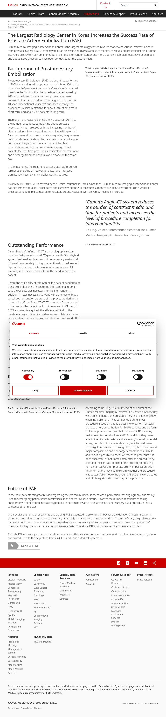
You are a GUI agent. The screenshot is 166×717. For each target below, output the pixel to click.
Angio (27, 21)
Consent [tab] (34, 333)
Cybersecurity (118, 591)
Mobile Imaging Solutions (16, 621)
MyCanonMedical (43, 636)
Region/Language (146, 20)
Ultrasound (14, 602)
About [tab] (131, 333)
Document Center (120, 595)
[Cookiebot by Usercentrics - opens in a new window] (139, 324)
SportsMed (39, 603)
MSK (36, 599)
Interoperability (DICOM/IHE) (119, 605)
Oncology (39, 595)
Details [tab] (83, 333)
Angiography (15, 583)
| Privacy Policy (26, 708)
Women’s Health (42, 607)
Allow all (131, 390)
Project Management (118, 623)
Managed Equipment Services (117, 614)
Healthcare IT (15, 610)
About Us (157, 14)
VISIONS (89, 583)
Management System (15, 651)
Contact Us (105, 5)
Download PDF (29, 546)
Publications (91, 14)
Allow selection (83, 390)
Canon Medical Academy (64, 14)
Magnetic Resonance (14, 597)
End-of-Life (117, 599)
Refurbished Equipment (14, 628)
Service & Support (114, 14)
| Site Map (37, 708)
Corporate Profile (17, 656)
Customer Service (120, 587)
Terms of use (13, 708)
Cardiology (39, 583)
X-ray (10, 606)
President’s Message (13, 643)
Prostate (38, 623)
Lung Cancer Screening (40, 589)
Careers (12, 673)
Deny (35, 390)
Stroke (37, 579)
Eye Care (12, 615)
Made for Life (15, 664)
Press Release (138, 14)
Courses (64, 598)
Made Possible (15, 668)
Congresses (66, 590)
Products (17, 14)
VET (36, 627)
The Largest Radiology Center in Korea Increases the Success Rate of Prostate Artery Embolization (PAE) (44, 25)
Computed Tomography (14, 589)
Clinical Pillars (36, 14)
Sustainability (15, 660)
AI (35, 611)
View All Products (17, 579)
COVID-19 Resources (116, 581)
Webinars (65, 594)
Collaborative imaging (41, 617)
